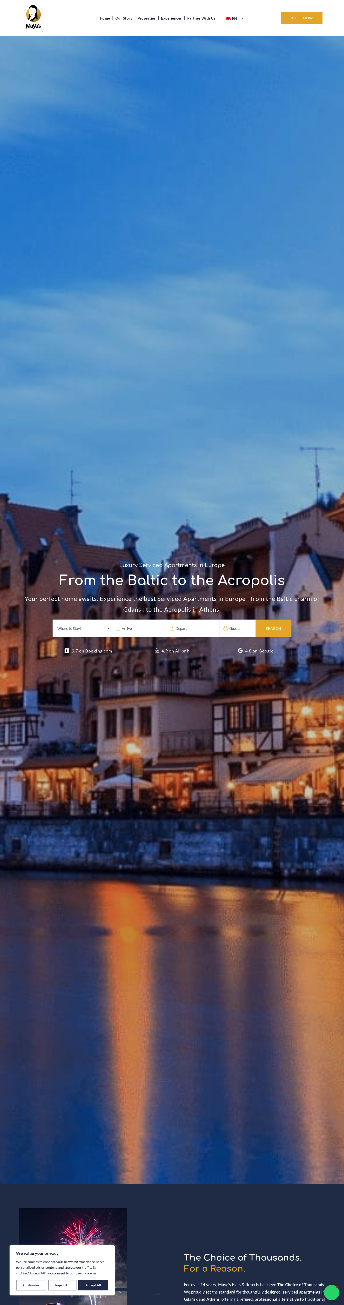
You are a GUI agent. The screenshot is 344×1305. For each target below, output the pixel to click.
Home (105, 18)
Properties (147, 18)
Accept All (93, 1285)
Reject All (62, 1285)
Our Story (124, 18)
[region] (62, 1270)
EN (231, 18)
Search (273, 628)
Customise (31, 1285)
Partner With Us (201, 18)
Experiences (171, 18)
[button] (331, 1292)
